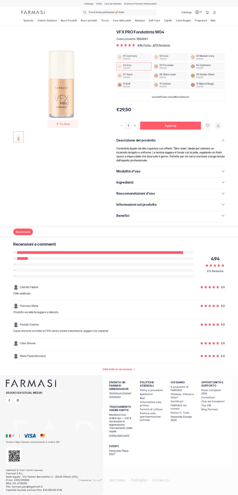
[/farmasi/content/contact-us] (208, 397)
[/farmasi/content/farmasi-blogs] (209, 409)
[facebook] (9, 400)
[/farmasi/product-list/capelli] (168, 21)
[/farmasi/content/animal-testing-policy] (152, 417)
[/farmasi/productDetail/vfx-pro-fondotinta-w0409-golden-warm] (207, 76)
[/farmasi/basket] (207, 12)
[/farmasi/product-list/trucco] (105, 21)
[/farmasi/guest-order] (119, 435)
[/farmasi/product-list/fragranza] (201, 21)
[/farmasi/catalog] (89, 3)
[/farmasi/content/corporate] (183, 407)
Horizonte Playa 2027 (118, 452)
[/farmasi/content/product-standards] (177, 401)
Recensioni (23, 232)
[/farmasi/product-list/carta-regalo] (183, 21)
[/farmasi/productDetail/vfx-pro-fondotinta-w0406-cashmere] (207, 66)
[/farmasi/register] (99, 3)
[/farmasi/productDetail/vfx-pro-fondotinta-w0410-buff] (134, 85)
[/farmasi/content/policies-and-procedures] (151, 390)
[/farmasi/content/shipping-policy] (146, 394)
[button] (170, 97)
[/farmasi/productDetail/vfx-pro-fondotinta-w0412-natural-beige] (207, 85)
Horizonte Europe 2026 (181, 418)
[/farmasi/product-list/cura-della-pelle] (122, 21)
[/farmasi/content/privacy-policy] (152, 404)
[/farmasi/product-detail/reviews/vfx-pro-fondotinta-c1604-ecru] (119, 369)
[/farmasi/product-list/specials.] (28, 21)
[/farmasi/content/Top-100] (206, 405)
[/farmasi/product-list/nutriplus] (140, 21)
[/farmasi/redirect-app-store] (14, 456)
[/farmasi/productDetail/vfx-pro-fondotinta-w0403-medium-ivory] (207, 57)
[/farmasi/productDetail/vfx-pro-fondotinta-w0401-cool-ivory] (134, 57)
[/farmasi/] (33, 12)
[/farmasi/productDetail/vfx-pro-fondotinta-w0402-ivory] (170, 57)
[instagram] (18, 400)
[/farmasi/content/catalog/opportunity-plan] (213, 392)
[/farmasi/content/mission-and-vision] (183, 396)
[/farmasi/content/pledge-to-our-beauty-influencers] (180, 412)
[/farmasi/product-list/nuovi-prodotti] (69, 21)
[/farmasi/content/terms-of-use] (151, 409)
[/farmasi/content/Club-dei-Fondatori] (212, 401)
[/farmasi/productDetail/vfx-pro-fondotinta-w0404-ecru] (134, 66)
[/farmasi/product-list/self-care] (154, 21)
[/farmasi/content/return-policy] (142, 398)
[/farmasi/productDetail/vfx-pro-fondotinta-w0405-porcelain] (170, 66)
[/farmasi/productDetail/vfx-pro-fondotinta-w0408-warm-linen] (170, 76)
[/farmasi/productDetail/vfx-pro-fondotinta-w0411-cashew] (170, 85)
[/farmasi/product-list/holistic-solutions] (47, 21)
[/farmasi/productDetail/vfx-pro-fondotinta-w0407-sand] (134, 76)
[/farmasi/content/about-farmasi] (183, 388)
